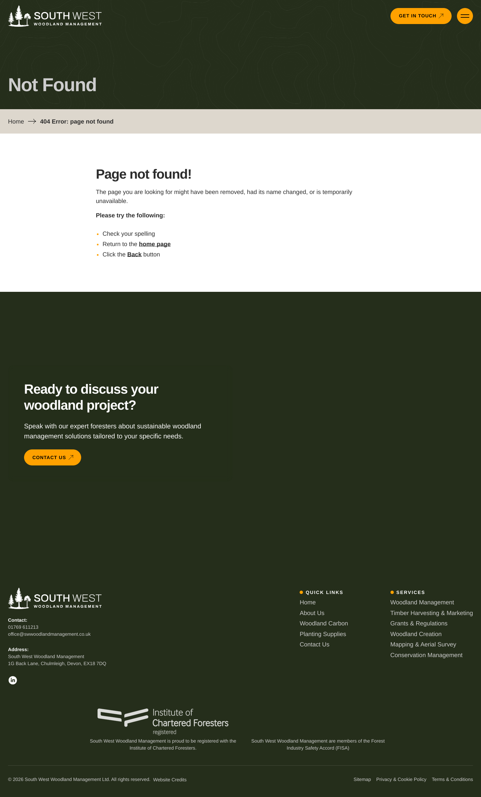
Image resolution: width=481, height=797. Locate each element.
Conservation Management (426, 655)
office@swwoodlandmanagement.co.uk (49, 634)
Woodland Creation (416, 634)
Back (134, 254)
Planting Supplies (323, 634)
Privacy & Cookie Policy (401, 779)
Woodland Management (422, 602)
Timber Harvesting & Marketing (431, 613)
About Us (312, 613)
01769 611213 (23, 627)
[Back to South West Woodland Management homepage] (55, 16)
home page (155, 244)
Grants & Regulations (419, 623)
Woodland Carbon (324, 623)
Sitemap (362, 779)
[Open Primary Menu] (465, 16)
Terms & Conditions (452, 779)
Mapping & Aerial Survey (423, 644)
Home (16, 121)
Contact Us (314, 644)
